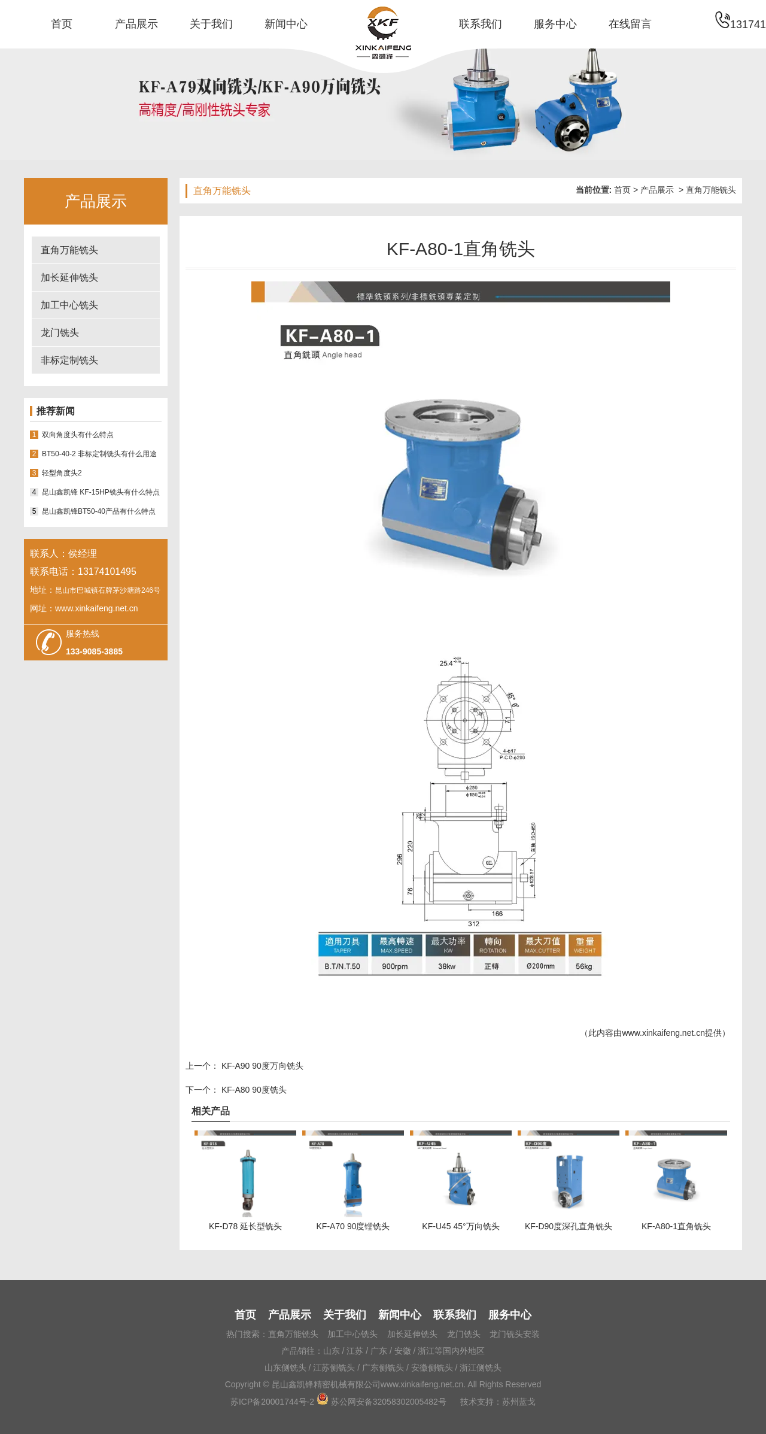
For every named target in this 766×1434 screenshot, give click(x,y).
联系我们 (480, 24)
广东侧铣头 (383, 1367)
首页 (61, 24)
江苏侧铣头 (334, 1367)
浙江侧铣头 (480, 1367)
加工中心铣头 (69, 305)
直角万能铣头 (69, 250)
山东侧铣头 (285, 1367)
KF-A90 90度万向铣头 (261, 1066)
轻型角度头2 (62, 473)
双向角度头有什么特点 (78, 434)
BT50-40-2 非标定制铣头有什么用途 (99, 454)
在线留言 (630, 24)
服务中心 (555, 24)
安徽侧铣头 (432, 1367)
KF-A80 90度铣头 (253, 1090)
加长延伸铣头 (69, 277)
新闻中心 (286, 24)
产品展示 (136, 24)
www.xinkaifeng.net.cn (663, 1033)
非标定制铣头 (69, 360)
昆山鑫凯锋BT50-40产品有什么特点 (99, 511)
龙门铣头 (60, 333)
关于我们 (211, 24)
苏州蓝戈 (519, 1401)
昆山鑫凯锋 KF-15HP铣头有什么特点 (101, 492)
